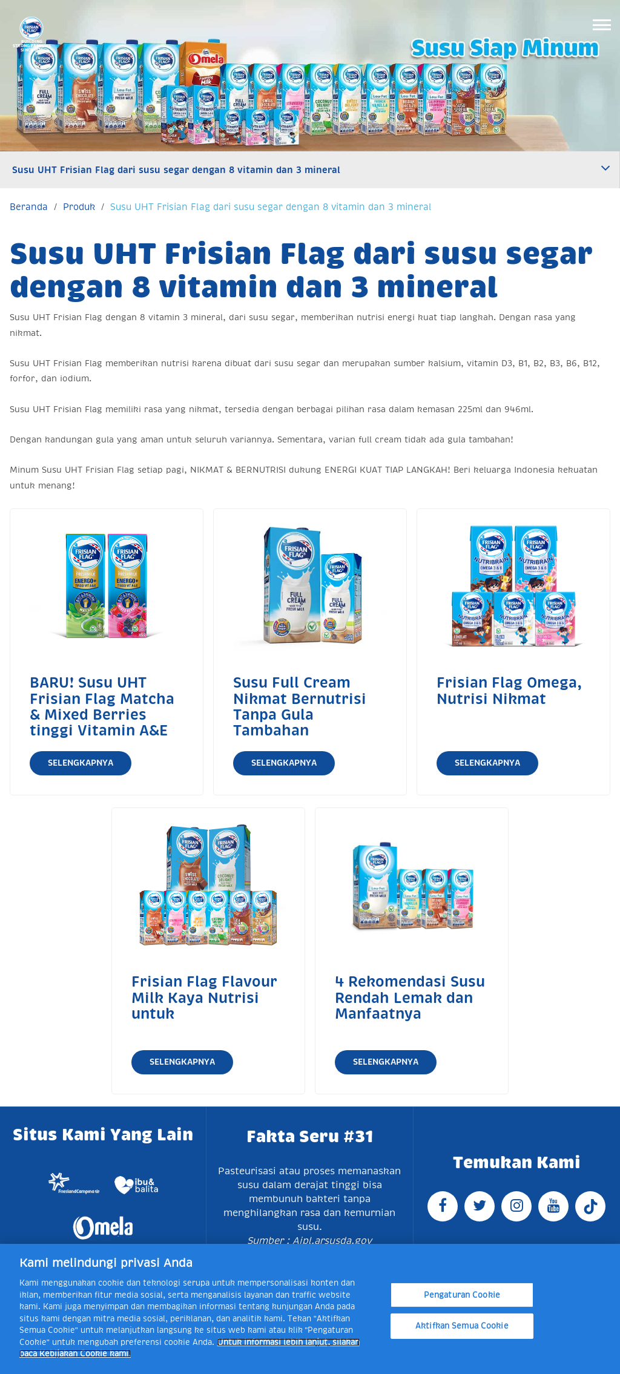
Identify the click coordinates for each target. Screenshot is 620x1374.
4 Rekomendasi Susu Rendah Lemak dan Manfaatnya (410, 998)
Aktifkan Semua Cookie (462, 1326)
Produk (79, 206)
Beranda (29, 206)
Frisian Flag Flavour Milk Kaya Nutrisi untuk (204, 998)
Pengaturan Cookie (462, 1295)
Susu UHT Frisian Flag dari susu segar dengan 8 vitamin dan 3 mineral (176, 169)
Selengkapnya (80, 762)
